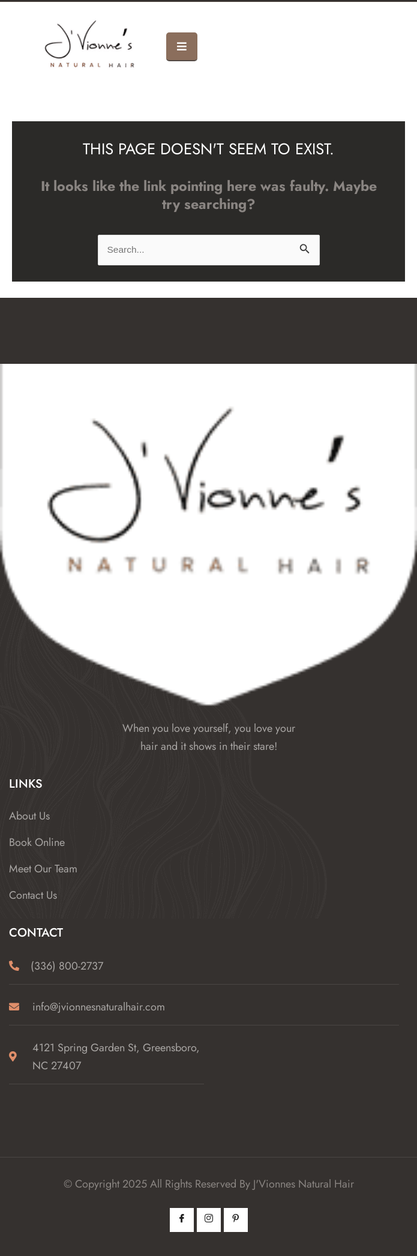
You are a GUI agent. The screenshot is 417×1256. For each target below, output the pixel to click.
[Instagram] (209, 1220)
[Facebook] (182, 1220)
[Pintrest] (236, 1220)
